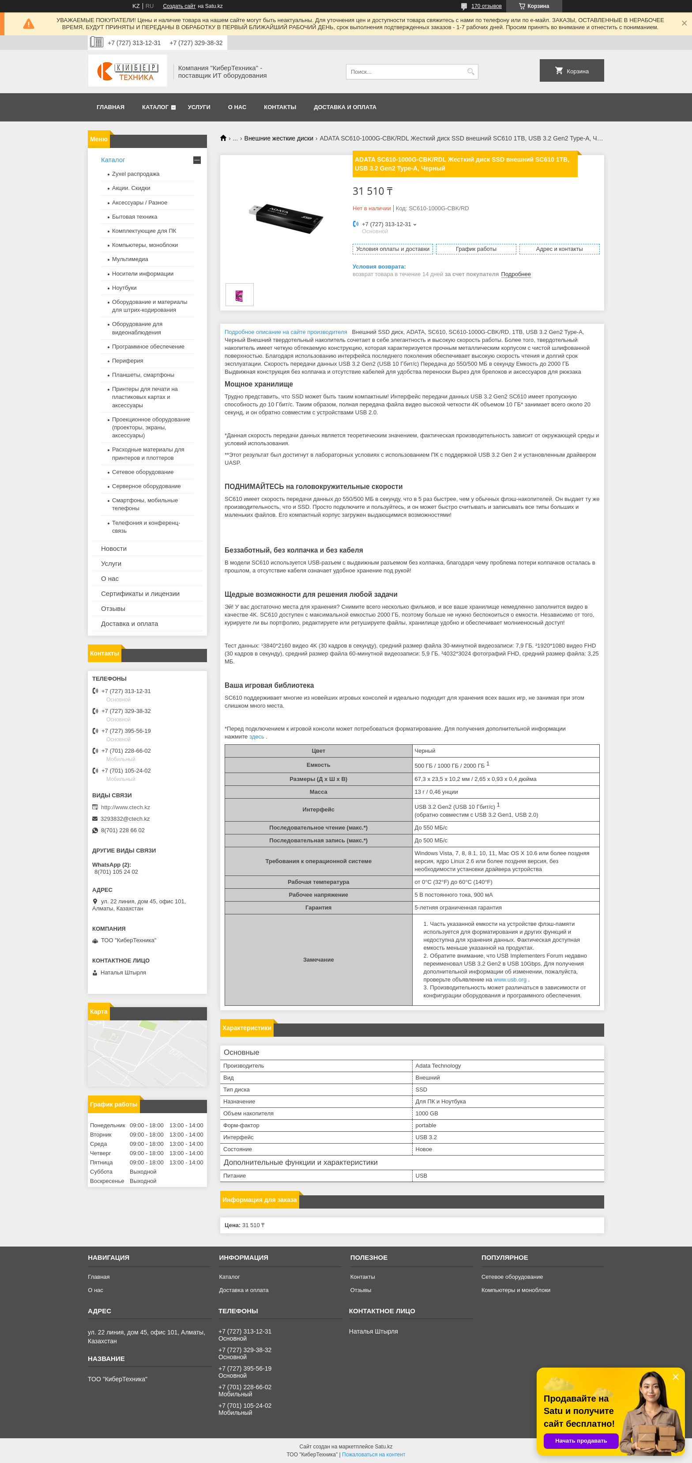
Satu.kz (383, 1447)
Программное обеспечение (148, 346)
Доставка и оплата (345, 107)
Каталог (155, 107)
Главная (110, 107)
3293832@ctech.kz (125, 818)
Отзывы (113, 608)
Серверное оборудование (146, 486)
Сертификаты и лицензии (140, 593)
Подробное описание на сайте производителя (286, 332)
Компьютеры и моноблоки (515, 1290)
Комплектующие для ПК (144, 230)
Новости (114, 548)
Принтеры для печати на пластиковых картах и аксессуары (145, 397)
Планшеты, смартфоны (143, 374)
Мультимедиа (130, 259)
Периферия (127, 360)
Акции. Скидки (131, 188)
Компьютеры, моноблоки (145, 245)
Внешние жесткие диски (278, 138)
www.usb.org (510, 979)
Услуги (199, 107)
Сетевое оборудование (143, 472)
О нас (237, 107)
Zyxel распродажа (136, 174)
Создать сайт (179, 6)
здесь (256, 736)
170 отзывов (486, 6)
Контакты (280, 107)
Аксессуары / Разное (139, 202)
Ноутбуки (124, 287)
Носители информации (142, 273)
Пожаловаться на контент (373, 1455)
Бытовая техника (134, 216)
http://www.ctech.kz (125, 807)
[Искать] (470, 72)
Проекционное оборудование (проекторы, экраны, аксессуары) (151, 427)
